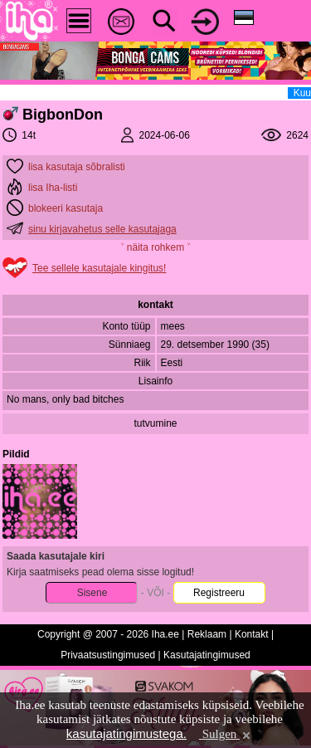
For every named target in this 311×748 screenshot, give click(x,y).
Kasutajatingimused (206, 655)
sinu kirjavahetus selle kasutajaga (102, 229)
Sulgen (226, 734)
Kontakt (252, 634)
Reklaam (206, 634)
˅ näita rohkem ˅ (155, 247)
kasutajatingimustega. (126, 733)
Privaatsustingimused (108, 655)
